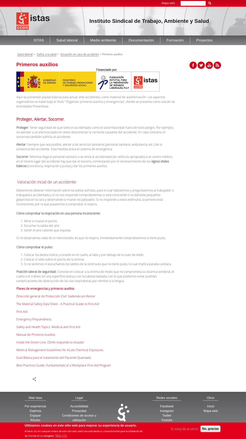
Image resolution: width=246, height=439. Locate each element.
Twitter (166, 415)
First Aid (21, 311)
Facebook (167, 406)
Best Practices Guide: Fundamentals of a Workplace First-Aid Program (63, 365)
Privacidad (79, 411)
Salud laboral (24, 54)
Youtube (166, 420)
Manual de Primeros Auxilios (35, 335)
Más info (61, 436)
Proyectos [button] (204, 40)
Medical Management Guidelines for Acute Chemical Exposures (59, 350)
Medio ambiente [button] (103, 40)
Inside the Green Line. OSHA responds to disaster (50, 342)
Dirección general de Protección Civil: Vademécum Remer (55, 296)
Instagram (167, 411)
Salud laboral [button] (67, 40)
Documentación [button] (141, 40)
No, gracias (210, 429)
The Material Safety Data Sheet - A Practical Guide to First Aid (57, 304)
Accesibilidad (79, 406)
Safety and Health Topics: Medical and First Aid (48, 327)
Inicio (210, 406)
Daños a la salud (46, 54)
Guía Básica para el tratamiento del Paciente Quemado (53, 358)
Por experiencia (35, 406)
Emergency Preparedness (33, 319)
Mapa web (168, 3)
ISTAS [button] (39, 40)
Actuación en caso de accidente (80, 54)
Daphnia (35, 411)
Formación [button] (175, 40)
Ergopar (35, 415)
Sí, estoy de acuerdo (184, 429)
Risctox (35, 420)
